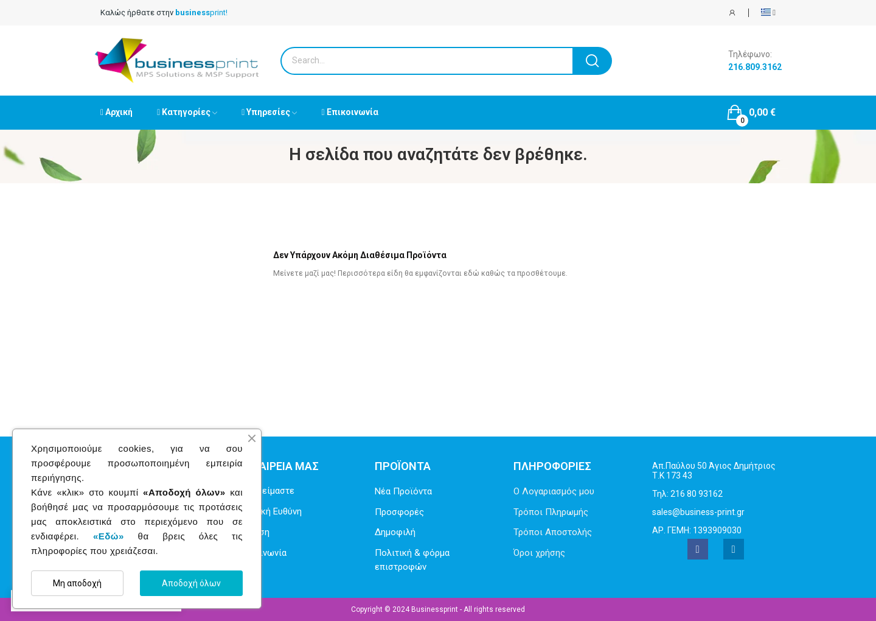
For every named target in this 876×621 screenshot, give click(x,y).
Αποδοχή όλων (191, 583)
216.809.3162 (755, 67)
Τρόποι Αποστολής (552, 532)
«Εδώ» (108, 536)
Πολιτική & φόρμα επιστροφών (412, 559)
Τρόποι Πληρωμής (550, 512)
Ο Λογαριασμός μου (553, 491)
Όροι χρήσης (539, 552)
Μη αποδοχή (77, 583)
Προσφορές (399, 512)
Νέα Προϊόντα (403, 491)
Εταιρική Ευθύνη (269, 511)
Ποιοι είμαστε (265, 490)
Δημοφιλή (395, 532)
